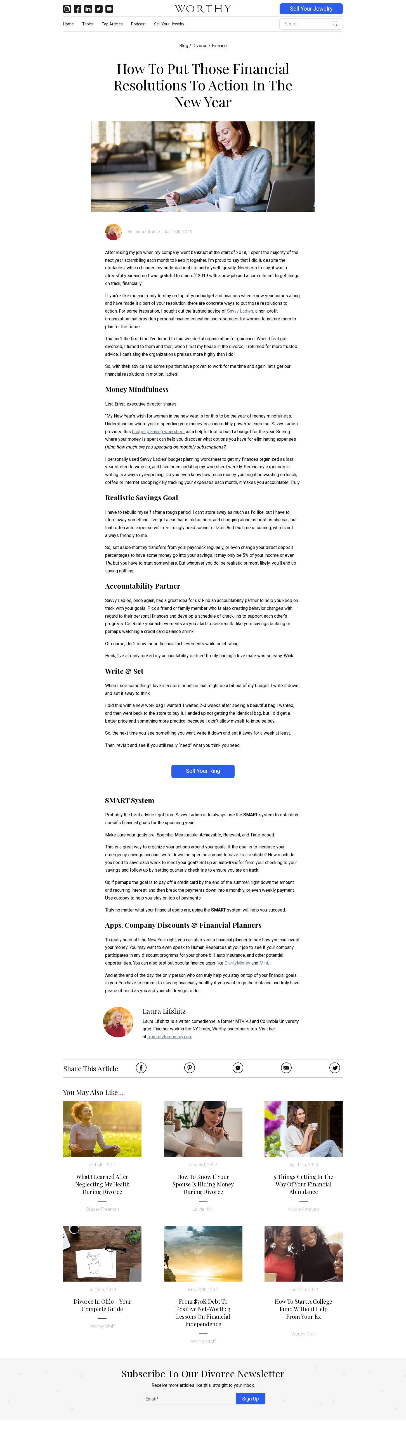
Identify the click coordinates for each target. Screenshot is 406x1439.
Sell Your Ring (203, 771)
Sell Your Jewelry (311, 9)
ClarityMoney (237, 963)
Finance (219, 45)
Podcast (138, 24)
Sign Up (250, 1399)
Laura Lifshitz (146, 231)
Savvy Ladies (240, 311)
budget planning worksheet (158, 431)
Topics (88, 24)
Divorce (199, 45)
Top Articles (112, 24)
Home (68, 24)
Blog (183, 45)
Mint (263, 963)
